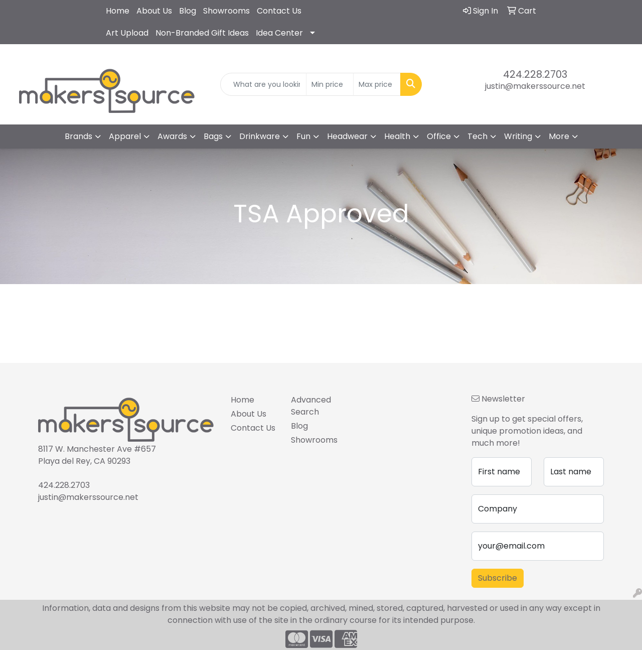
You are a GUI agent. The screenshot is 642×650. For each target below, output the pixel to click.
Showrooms (226, 11)
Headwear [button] (347, 136)
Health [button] (397, 136)
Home (117, 11)
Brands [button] (78, 136)
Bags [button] (213, 136)
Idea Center (279, 33)
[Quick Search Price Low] (330, 84)
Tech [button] (477, 136)
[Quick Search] (263, 84)
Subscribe (497, 578)
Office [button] (439, 136)
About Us (154, 11)
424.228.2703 (535, 74)
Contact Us (279, 11)
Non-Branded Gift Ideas (202, 33)
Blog (187, 11)
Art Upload (127, 33)
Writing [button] (518, 136)
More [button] (559, 136)
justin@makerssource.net (535, 86)
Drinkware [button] (259, 136)
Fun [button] (303, 136)
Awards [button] (172, 136)
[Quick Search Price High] (377, 84)
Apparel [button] (125, 136)
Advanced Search (311, 406)
